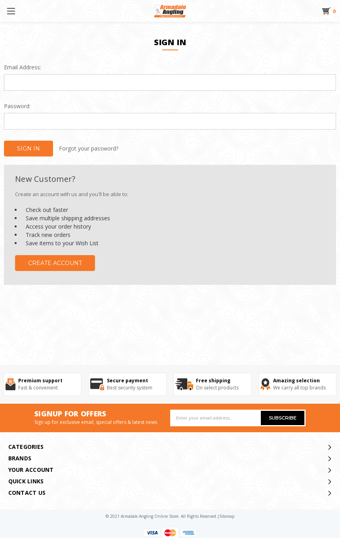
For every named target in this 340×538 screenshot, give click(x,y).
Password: (17, 106)
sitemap (226, 516)
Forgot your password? (88, 148)
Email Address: (22, 67)
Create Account (55, 263)
